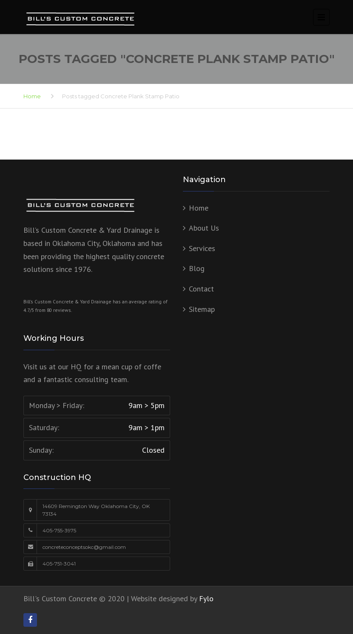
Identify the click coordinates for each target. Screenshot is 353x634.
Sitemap (202, 309)
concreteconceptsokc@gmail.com (84, 547)
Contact (201, 289)
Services (202, 248)
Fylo (206, 598)
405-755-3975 (59, 530)
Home (32, 96)
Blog (197, 268)
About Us (204, 228)
